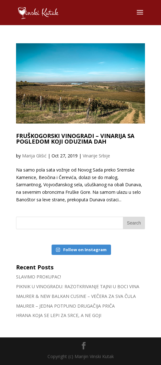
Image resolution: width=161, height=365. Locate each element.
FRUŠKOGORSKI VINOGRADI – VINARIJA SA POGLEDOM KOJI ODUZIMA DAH (75, 138)
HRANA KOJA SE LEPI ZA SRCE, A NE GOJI (58, 315)
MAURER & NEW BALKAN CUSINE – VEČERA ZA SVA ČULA (76, 296)
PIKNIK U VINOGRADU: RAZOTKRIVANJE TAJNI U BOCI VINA (77, 286)
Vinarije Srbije (96, 156)
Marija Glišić (34, 156)
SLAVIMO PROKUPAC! (38, 277)
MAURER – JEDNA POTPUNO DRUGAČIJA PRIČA (65, 306)
